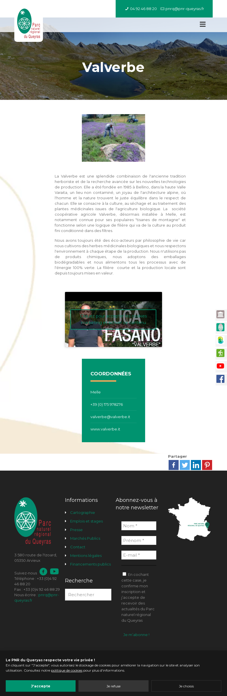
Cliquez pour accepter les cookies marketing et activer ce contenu (113, 319)
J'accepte (40, 686)
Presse (76, 529)
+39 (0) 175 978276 (106, 404)
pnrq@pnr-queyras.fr (184, 8)
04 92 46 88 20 (143, 8)
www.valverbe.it (105, 429)
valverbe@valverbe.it (110, 416)
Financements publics (90, 564)
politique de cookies (66, 670)
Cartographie (82, 512)
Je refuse (113, 686)
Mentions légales (86, 555)
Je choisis (186, 686)
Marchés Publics (85, 538)
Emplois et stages (86, 521)
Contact (77, 547)
